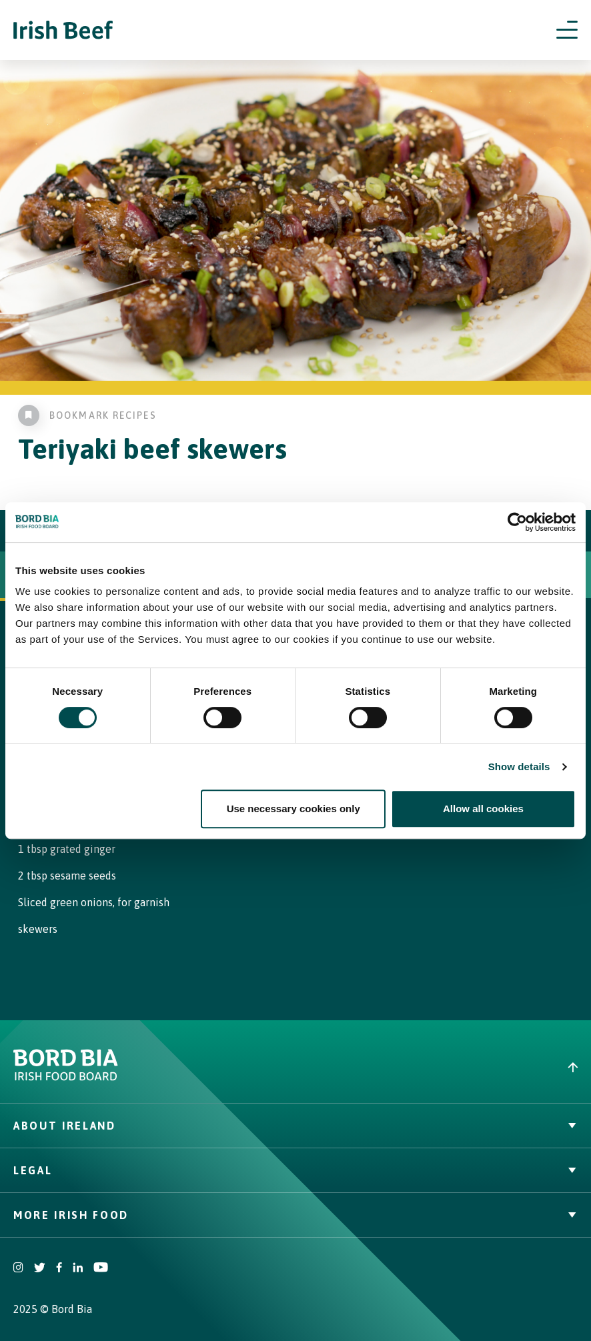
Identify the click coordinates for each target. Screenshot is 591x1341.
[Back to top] (443, 1067)
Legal (295, 1170)
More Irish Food (295, 1215)
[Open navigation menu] (567, 30)
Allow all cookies (483, 808)
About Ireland (295, 1126)
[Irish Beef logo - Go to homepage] (63, 30)
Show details (519, 766)
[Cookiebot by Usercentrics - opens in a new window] (517, 522)
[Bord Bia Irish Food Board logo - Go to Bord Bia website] (65, 1077)
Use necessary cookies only (293, 808)
